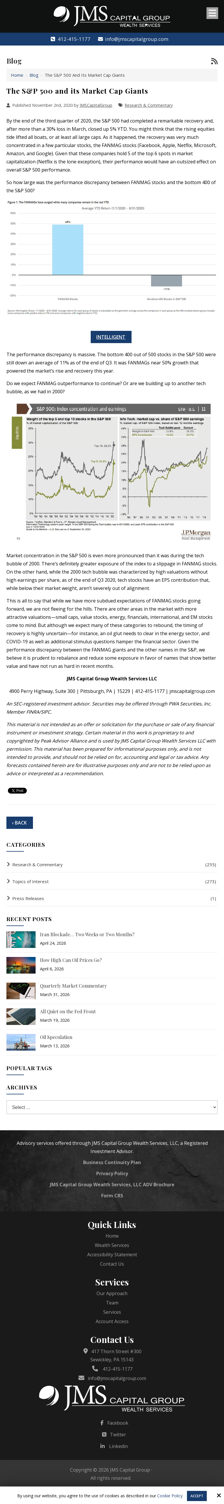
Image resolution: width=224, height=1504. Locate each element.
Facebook (117, 1423)
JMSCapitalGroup (96, 105)
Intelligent (110, 337)
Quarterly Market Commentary (73, 986)
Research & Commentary (149, 105)
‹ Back (19, 823)
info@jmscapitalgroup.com (132, 39)
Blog (33, 75)
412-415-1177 (70, 39)
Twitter (118, 1434)
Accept (196, 1495)
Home (17, 75)
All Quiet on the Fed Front (68, 1011)
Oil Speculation (56, 1037)
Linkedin (118, 1446)
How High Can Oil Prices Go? (71, 960)
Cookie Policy (170, 1495)
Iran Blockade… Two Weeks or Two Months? (87, 934)
